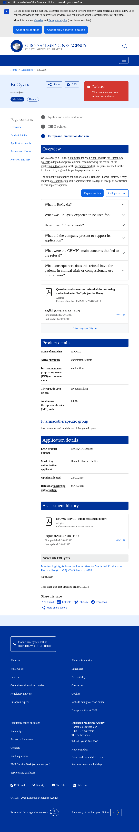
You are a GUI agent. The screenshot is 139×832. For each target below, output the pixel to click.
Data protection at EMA (85, 710)
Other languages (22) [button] (85, 328)
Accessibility (79, 677)
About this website (82, 660)
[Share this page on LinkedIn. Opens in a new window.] (64, 602)
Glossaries (77, 685)
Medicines (27, 69)
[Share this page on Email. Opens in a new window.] (48, 602)
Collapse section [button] (117, 193)
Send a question (19, 756)
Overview (16, 127)
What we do (17, 668)
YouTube (59, 785)
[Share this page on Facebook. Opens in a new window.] (99, 602)
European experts (20, 702)
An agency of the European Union (97, 812)
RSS (71, 84)
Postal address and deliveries (87, 757)
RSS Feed (18, 785)
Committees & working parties (27, 685)
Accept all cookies (27, 30)
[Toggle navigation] (123, 60)
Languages (77, 668)
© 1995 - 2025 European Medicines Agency (34, 797)
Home (14, 69)
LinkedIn (80, 785)
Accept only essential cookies (66, 30)
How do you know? (70, 2)
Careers (15, 677)
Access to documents (22, 739)
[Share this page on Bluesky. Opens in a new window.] (81, 602)
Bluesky (38, 785)
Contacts (15, 747)
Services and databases (23, 772)
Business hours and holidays (87, 764)
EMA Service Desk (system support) (30, 764)
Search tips (17, 731)
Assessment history (21, 151)
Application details (21, 143)
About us (15, 660)
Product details (19, 135)
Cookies (38, 20)
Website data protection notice (88, 702)
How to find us (80, 749)
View (120, 314)
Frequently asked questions (25, 722)
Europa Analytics (57, 20)
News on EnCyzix (20, 159)
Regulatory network (21, 693)
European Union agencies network (35, 812)
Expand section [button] (92, 193)
